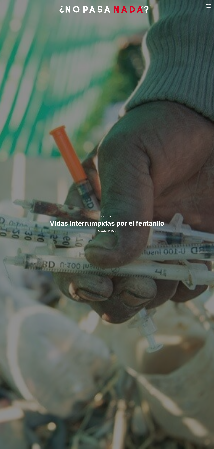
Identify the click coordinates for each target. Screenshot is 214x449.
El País (112, 231)
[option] (107, 224)
